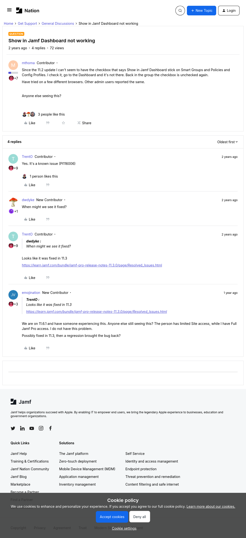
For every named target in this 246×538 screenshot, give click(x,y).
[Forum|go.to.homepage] (27, 10)
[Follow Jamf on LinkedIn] (22, 428)
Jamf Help (19, 453)
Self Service (135, 453)
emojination (31, 293)
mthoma (28, 63)
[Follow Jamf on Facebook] (50, 428)
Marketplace (20, 484)
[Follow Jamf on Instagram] (41, 428)
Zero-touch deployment (78, 461)
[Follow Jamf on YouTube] (31, 428)
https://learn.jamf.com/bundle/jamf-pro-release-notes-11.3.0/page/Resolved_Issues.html (92, 265)
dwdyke (28, 200)
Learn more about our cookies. (211, 506)
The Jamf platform (73, 453)
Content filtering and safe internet (152, 484)
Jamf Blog (19, 477)
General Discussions (58, 23)
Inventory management (77, 484)
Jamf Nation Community (30, 469)
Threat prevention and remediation (152, 477)
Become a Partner (25, 492)
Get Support (27, 23)
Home (8, 23)
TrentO (27, 157)
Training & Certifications (30, 461)
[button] (9, 11)
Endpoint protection (141, 469)
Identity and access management (151, 461)
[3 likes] (43, 114)
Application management (78, 477)
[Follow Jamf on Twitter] (13, 428)
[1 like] (40, 176)
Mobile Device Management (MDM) (87, 469)
